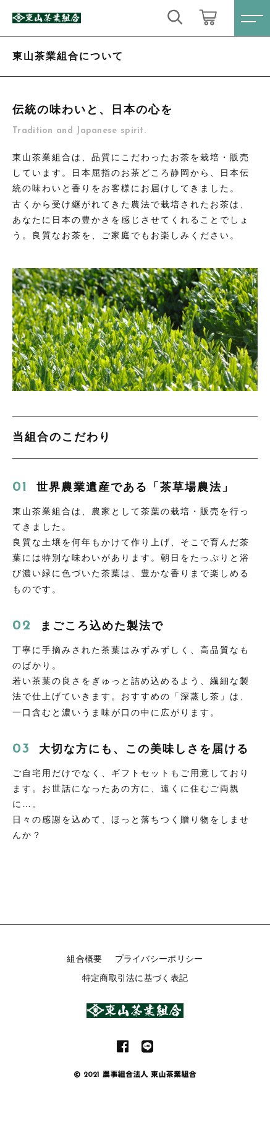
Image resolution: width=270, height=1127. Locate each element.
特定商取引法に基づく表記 (135, 978)
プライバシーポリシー (159, 959)
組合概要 (84, 959)
